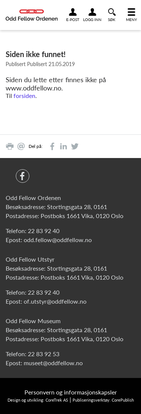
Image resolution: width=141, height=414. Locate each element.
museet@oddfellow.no (53, 362)
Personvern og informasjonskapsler (70, 392)
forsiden (24, 95)
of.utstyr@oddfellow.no (55, 301)
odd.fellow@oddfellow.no (58, 239)
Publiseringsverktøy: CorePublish (103, 399)
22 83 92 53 (43, 353)
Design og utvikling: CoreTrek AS (38, 399)
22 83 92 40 (43, 230)
